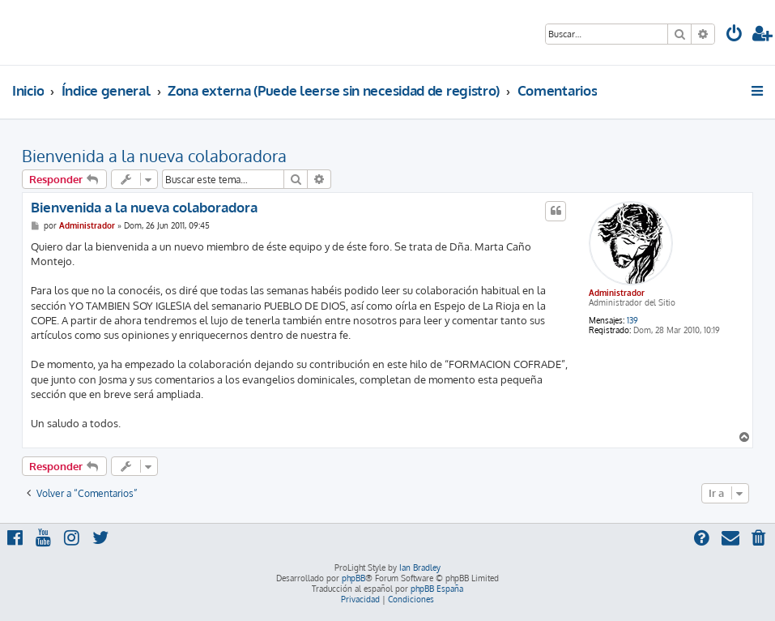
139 (632, 320)
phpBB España (437, 588)
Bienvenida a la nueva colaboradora (154, 155)
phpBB (353, 578)
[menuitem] (734, 35)
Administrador (617, 293)
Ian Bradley (420, 567)
